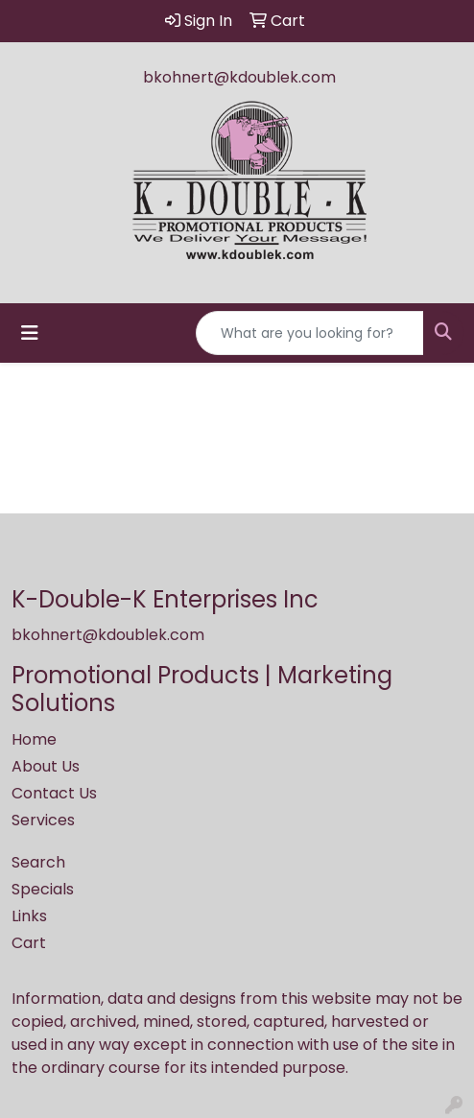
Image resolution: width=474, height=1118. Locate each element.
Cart (29, 943)
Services (43, 820)
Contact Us (54, 793)
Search (38, 862)
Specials (43, 889)
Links (29, 916)
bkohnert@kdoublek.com (239, 77)
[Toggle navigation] (30, 333)
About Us (46, 766)
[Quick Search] (310, 333)
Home (34, 739)
